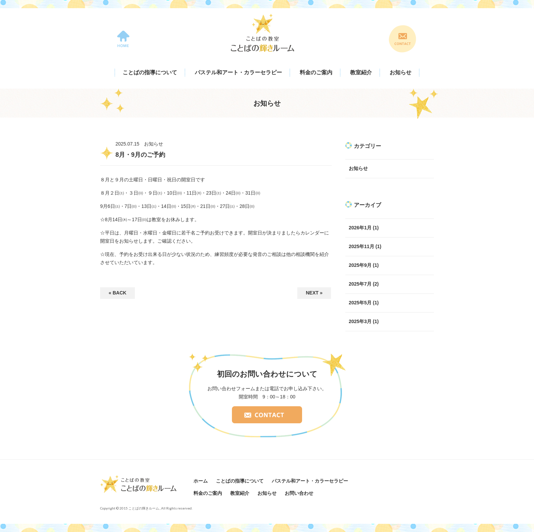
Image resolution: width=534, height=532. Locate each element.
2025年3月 (360, 321)
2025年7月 (360, 284)
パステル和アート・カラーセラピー (238, 72)
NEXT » (314, 292)
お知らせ (400, 72)
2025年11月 (361, 246)
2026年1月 (360, 227)
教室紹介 (361, 72)
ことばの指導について (150, 72)
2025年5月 (360, 302)
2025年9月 (360, 265)
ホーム (200, 481)
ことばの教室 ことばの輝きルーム (262, 33)
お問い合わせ (299, 493)
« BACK (117, 292)
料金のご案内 (316, 72)
